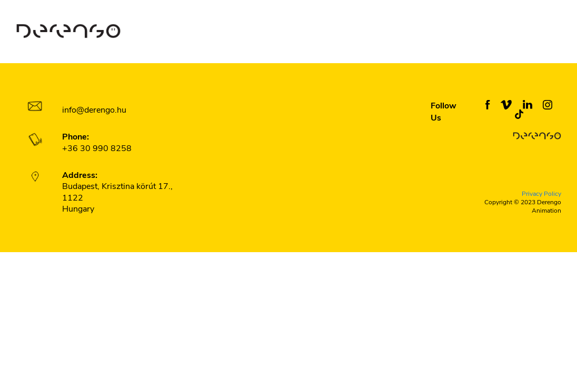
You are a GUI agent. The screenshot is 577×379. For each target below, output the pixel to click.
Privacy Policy (541, 194)
